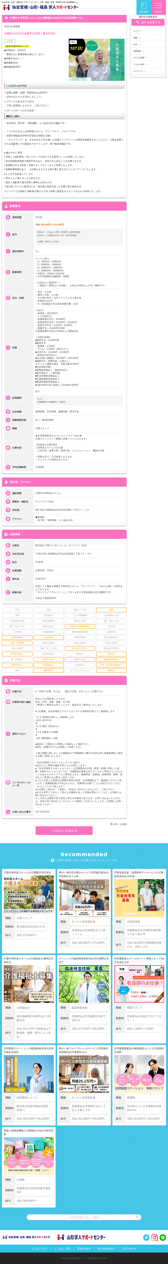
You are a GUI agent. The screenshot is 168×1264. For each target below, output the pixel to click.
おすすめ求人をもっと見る (104, 1217)
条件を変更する (148, 22)
